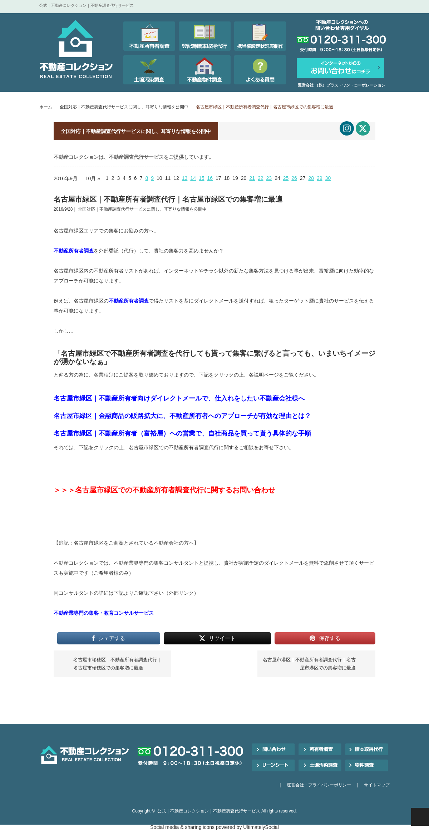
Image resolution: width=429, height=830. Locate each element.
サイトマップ (377, 784)
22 (260, 178)
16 (210, 178)
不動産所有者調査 (74, 251)
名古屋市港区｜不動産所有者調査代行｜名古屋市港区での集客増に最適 (309, 663)
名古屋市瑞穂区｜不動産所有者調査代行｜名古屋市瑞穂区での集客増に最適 (117, 663)
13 (185, 178)
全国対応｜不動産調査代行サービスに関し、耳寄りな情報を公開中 (124, 106)
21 (252, 178)
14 (193, 178)
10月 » (92, 178)
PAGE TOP (420, 817)
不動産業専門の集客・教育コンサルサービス (104, 613)
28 (311, 178)
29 (319, 178)
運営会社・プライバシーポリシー (319, 784)
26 (294, 178)
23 (269, 178)
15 (201, 178)
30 (328, 178)
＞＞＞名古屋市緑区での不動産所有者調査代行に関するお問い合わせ (164, 490)
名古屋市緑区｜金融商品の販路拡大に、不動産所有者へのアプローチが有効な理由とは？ (182, 415)
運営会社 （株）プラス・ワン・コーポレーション (341, 85)
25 (286, 178)
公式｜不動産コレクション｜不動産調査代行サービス (208, 811)
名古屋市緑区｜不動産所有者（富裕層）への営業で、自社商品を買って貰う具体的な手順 (182, 433)
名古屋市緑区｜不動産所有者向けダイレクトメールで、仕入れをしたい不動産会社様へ (179, 398)
